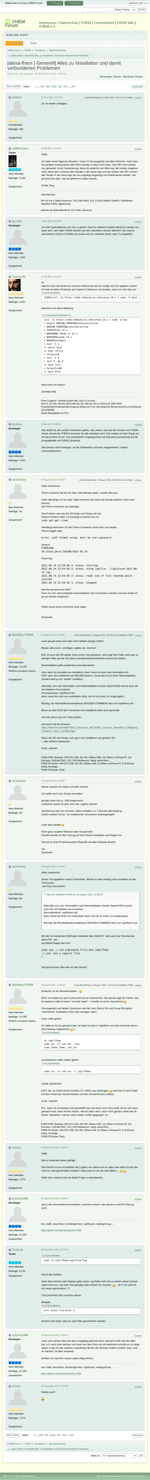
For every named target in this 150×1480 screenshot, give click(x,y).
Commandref (104, 23)
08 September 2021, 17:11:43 (54, 1249)
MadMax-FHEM (22, 634)
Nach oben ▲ (141, 1476)
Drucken (138, 87)
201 (73, 86)
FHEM (86, 23)
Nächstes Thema (133, 76)
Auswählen (53, 293)
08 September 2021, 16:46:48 (54, 1147)
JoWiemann (20, 148)
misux (16, 1147)
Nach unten (13, 86)
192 (65, 86)
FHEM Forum (15, 23)
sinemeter (19, 479)
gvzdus (17, 221)
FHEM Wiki (125, 23)
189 (47, 86)
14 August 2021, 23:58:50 (53, 635)
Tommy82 (19, 276)
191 (60, 86)
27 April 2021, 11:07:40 (51, 97)
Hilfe (98, 1476)
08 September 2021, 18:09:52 (54, 1335)
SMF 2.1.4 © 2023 (11, 1476)
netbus (17, 97)
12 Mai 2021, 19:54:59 (51, 424)
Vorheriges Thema (110, 76)
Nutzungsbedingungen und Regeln (117, 1476)
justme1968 (20, 1198)
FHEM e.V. (47, 26)
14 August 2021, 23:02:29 (53, 480)
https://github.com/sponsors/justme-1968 (61, 1230)
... (38, 86)
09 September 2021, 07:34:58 (54, 1386)
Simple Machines (28, 1476)
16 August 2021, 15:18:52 (53, 781)
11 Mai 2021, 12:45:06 (51, 148)
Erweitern (65, 315)
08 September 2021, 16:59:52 (54, 1198)
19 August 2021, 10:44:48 (53, 866)
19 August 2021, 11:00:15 (53, 985)
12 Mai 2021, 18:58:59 (51, 221)
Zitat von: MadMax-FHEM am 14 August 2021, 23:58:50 (74, 894)
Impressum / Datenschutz (58, 23)
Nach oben (12, 1435)
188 (42, 86)
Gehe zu (95, 1455)
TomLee (17, 1249)
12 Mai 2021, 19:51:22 (51, 276)
